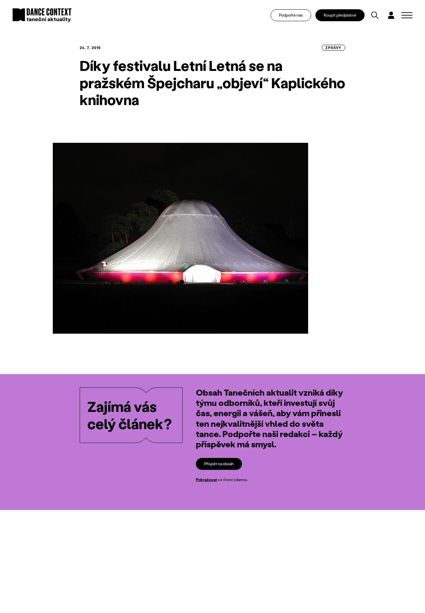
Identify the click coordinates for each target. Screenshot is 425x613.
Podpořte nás (291, 15)
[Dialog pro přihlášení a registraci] (391, 15)
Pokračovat (206, 479)
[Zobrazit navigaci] (406, 15)
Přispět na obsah (219, 463)
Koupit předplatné (340, 15)
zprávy (333, 47)
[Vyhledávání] (375, 15)
